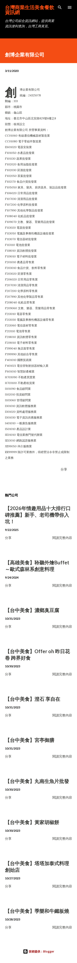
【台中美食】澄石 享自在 (32, 699)
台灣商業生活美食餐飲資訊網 (29, 9)
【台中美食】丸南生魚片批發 (37, 781)
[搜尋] (59, 7)
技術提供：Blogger (38, 951)
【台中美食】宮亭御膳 (29, 740)
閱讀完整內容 (62, 538)
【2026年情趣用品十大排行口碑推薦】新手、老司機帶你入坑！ (38, 514)
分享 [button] (64, 469)
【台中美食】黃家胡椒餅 (32, 822)
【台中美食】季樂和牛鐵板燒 (37, 911)
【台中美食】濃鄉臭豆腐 (32, 610)
